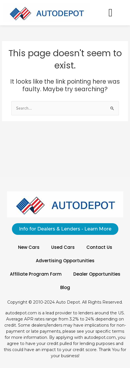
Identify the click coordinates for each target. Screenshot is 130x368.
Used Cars (63, 247)
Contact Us (99, 247)
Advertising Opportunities (65, 261)
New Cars (29, 247)
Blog (65, 287)
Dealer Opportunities (96, 274)
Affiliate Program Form (36, 274)
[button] (110, 12)
